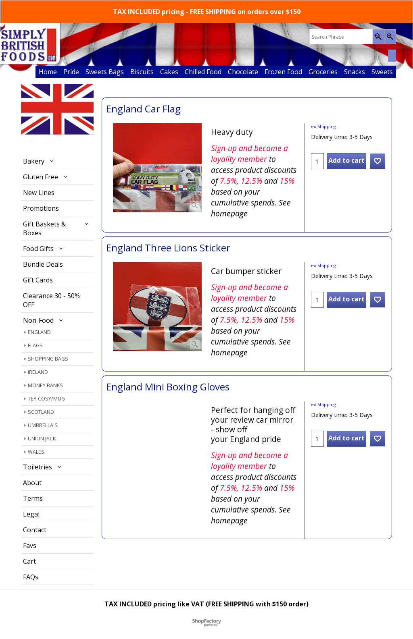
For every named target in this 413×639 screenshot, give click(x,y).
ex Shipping (323, 126)
